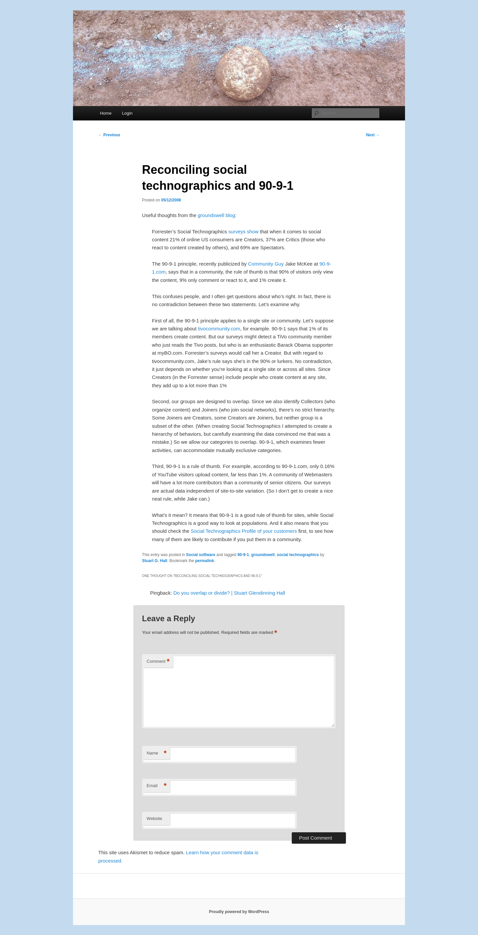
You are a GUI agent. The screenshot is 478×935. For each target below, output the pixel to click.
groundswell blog (216, 215)
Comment (158, 661)
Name (157, 753)
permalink (204, 560)
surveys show (243, 231)
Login (127, 113)
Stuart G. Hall (154, 560)
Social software (200, 554)
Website (154, 818)
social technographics (298, 554)
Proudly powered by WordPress (239, 911)
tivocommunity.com (219, 328)
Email (157, 786)
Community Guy (266, 264)
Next (373, 135)
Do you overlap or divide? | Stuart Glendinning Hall (229, 593)
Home (106, 113)
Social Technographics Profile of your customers (244, 531)
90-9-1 (243, 554)
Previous (109, 135)
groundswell (263, 554)
